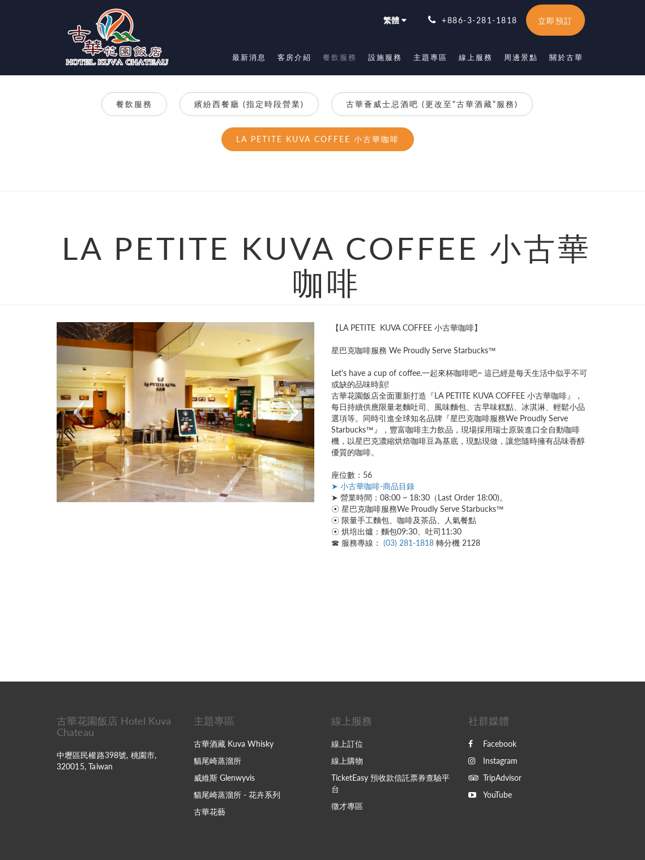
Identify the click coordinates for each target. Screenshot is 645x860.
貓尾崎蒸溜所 (217, 760)
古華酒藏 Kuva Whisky (234, 743)
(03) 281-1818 (408, 542)
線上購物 (347, 760)
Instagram (493, 760)
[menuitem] (249, 57)
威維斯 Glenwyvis (224, 777)
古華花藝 (209, 811)
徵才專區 (347, 806)
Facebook (492, 743)
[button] (76, 412)
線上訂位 (347, 743)
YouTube (490, 794)
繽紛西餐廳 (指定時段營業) (249, 104)
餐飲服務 (134, 104)
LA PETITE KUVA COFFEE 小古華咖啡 (317, 139)
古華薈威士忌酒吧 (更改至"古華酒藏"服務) (432, 104)
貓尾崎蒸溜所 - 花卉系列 (237, 794)
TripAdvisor (495, 777)
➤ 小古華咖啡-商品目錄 (373, 486)
